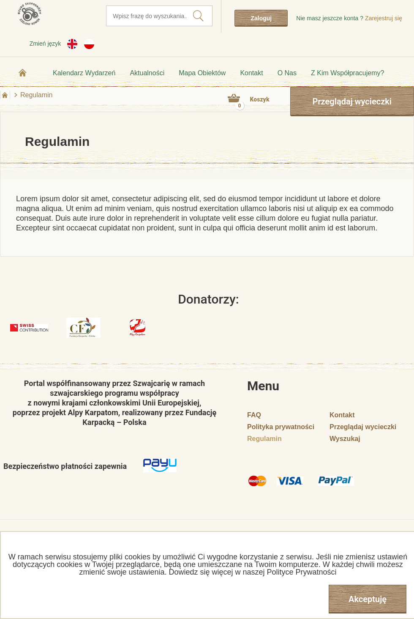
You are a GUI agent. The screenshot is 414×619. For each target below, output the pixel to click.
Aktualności (147, 73)
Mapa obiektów (202, 73)
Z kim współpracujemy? (347, 73)
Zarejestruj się (383, 18)
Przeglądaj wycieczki (352, 101)
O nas (287, 73)
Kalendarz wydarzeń (84, 73)
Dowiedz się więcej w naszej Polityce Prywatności (252, 572)
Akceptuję (368, 599)
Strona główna (23, 73)
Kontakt (251, 73)
